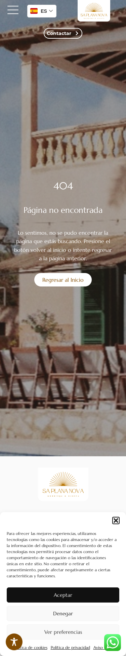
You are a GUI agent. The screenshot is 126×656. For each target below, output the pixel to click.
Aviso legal (103, 647)
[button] (116, 520)
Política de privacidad (70, 647)
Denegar (63, 613)
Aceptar (63, 595)
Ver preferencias (63, 632)
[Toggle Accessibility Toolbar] (14, 642)
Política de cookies (30, 647)
